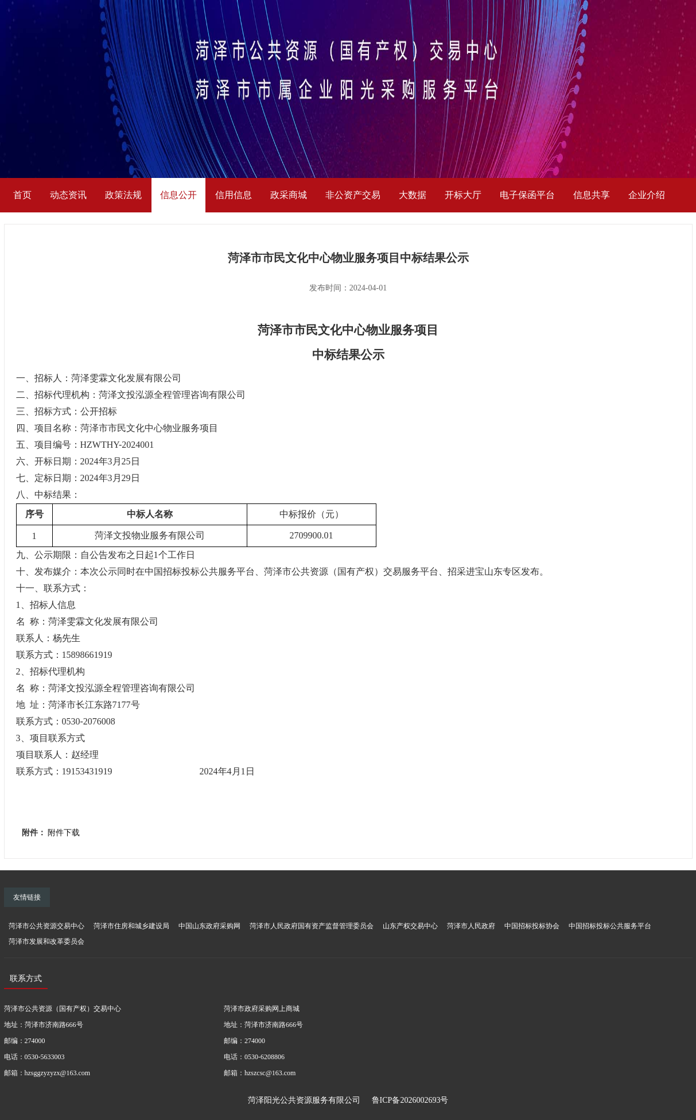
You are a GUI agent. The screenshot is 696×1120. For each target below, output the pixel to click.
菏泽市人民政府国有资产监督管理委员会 (312, 926)
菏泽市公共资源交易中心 (46, 926)
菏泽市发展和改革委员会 (46, 941)
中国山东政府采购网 (209, 926)
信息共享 (591, 195)
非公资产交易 (352, 195)
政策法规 (123, 195)
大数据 (412, 195)
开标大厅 (463, 195)
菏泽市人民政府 (471, 926)
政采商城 (288, 195)
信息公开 (178, 195)
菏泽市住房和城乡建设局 (131, 926)
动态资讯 (68, 195)
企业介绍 (646, 195)
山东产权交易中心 (410, 926)
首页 (22, 195)
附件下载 (64, 832)
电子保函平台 (527, 195)
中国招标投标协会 (531, 926)
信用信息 (233, 195)
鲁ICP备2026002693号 (410, 1100)
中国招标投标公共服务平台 (610, 926)
